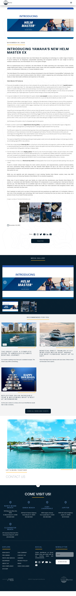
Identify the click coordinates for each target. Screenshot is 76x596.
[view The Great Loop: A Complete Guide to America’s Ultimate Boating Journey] (18, 334)
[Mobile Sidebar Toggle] (71, 2)
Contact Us (22, 555)
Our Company (22, 552)
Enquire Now (40, 241)
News (19, 563)
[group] (38, 282)
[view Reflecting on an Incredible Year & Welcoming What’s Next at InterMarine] (18, 379)
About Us (5, 563)
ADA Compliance (7, 566)
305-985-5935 (10, 517)
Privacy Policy (23, 560)
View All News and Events (38, 411)
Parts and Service (8, 558)
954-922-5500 (29, 517)
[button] (71, 282)
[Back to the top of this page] (38, 485)
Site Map (5, 569)
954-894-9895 (47, 517)
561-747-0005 (65, 517)
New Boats (6, 552)
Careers (20, 558)
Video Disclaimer (23, 566)
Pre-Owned (6, 555)
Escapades (6, 560)
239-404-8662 (10, 537)
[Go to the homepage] (35, 2)
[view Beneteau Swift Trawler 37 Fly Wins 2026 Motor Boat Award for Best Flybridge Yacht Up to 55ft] (57, 334)
